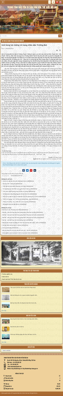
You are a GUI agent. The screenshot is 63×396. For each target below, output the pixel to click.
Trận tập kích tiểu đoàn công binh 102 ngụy (14, 186)
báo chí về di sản (31, 315)
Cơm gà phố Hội (6, 227)
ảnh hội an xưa (31, 238)
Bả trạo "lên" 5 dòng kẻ (9, 183)
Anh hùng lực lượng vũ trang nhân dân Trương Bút (13, 41)
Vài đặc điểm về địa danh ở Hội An (11, 225)
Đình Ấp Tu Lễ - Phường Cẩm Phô (11, 209)
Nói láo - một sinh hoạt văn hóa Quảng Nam (14, 220)
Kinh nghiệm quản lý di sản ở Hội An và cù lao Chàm (16, 233)
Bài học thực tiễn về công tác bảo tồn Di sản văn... (23, 303)
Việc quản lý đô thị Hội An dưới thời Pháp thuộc (23, 287)
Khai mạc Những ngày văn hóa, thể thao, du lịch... (23, 334)
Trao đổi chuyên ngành (31, 284)
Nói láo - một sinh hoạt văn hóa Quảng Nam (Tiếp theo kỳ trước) (19, 215)
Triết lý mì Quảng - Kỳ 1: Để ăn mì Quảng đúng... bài (17, 199)
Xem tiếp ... (4, 310)
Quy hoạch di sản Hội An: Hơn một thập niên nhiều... (24, 319)
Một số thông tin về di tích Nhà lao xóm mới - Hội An (16, 230)
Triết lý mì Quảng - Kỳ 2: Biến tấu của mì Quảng (16, 201)
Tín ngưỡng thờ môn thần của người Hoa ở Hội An (16, 189)
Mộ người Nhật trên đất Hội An (11, 204)
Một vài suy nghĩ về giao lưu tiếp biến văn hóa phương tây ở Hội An (21, 196)
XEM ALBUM (31, 255)
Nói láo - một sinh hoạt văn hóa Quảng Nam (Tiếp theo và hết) (19, 212)
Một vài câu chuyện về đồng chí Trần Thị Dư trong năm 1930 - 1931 (20, 222)
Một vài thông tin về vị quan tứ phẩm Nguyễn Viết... (24, 295)
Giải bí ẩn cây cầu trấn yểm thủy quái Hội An (15, 181)
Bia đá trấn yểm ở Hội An (17, 326)
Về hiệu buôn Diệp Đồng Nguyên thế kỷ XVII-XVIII (16, 194)
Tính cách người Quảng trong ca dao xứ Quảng (15, 191)
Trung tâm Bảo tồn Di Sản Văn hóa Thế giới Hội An (24, 393)
